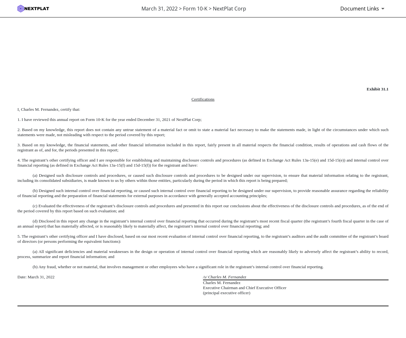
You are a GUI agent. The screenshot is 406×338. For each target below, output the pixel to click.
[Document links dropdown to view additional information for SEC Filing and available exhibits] (363, 8)
